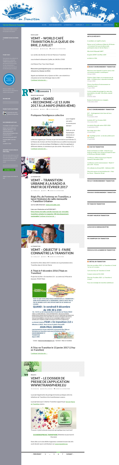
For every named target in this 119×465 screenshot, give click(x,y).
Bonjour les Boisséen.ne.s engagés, (97, 100)
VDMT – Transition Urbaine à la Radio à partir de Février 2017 (49, 183)
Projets (33, 95)
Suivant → (70, 454)
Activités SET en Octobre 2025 (96, 120)
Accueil (44, 24)
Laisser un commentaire (58, 48)
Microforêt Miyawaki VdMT (95, 51)
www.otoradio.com (53, 205)
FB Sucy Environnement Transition (100, 181)
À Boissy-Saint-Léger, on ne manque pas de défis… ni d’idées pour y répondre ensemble (100, 78)
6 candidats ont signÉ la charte (96, 41)
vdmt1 (43, 109)
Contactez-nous (108, 24)
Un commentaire (53, 109)
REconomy (40, 95)
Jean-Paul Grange (47, 389)
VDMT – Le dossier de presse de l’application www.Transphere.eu (50, 381)
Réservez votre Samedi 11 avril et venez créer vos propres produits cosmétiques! (100, 71)
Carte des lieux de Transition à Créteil (98, 270)
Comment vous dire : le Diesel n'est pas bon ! (12, 114)
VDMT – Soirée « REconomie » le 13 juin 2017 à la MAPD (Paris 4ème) (53, 102)
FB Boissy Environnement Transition (101, 192)
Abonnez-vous (9, 170)
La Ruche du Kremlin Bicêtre (98, 227)
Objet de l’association (55, 24)
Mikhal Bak (44, 48)
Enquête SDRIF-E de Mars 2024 (96, 55)
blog (87, 24)
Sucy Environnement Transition (101, 109)
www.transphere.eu (61, 444)
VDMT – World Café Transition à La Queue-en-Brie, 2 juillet (53, 41)
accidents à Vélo (92, 58)
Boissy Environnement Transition (102, 67)
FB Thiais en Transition (96, 204)
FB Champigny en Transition (98, 238)
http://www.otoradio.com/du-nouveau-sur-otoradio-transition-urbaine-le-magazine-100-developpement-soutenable (50, 214)
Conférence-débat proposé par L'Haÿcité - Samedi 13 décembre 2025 (99, 158)
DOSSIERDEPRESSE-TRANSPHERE (45, 435)
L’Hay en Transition (96, 147)
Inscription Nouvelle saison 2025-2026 (98, 125)
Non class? (34, 35)
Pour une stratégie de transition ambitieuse (100, 282)
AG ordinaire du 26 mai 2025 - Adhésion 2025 (100, 168)
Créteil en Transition (97, 261)
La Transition (68, 24)
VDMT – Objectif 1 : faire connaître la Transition (52, 251)
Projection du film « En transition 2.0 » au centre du (47, 276)
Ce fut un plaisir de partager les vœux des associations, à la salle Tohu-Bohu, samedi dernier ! (99, 93)
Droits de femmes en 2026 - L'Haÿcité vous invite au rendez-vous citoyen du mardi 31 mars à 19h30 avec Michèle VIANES (101, 152)
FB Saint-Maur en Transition (98, 215)
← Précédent (36, 454)
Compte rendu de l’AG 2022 (95, 274)
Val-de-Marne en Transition (14, 25)
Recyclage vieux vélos (93, 130)
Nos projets (78, 24)
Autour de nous (96, 24)
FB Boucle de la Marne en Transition (101, 250)
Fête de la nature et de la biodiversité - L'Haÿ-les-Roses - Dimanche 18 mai (100, 172)
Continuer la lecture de (39, 80)
